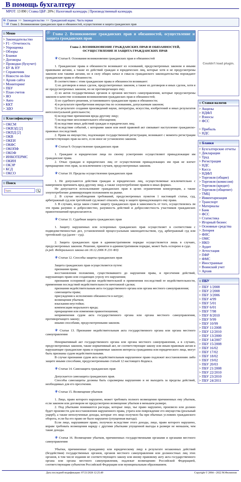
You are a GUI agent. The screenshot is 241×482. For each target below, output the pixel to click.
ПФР (205, 255)
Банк (205, 210)
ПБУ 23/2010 (211, 376)
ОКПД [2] (13, 132)
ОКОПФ (12, 149)
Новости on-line (18, 76)
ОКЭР (10, 165)
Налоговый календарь (71, 11)
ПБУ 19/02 (210, 360)
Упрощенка (14, 47)
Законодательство (34, 20)
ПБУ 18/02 (210, 356)
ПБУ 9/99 (209, 319)
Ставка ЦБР (37, 11)
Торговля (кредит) (215, 185)
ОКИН (11, 161)
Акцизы (208, 109)
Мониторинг (15, 84)
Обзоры (11, 51)
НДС (205, 133)
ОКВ (9, 136)
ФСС (205, 121)
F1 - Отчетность (18, 43)
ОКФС (11, 145)
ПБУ (9, 88)
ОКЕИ (11, 140)
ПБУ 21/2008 (211, 368)
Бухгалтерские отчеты (218, 149)
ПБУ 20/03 (210, 364)
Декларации (211, 153)
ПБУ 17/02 (210, 352)
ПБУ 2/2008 (211, 291)
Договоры (13, 60)
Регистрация (211, 161)
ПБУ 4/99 (209, 299)
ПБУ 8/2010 (211, 315)
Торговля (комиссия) (217, 181)
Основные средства (216, 226)
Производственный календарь (111, 11)
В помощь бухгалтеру (40, 4)
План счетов (15, 92)
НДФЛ (207, 113)
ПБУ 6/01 (209, 307)
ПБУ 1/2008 (211, 287)
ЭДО (9, 108)
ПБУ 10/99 (210, 323)
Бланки (11, 55)
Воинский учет (213, 267)
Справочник (15, 72)
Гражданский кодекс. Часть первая (72, 20)
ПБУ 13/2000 (211, 336)
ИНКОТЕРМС (17, 157)
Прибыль (209, 129)
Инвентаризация (214, 198)
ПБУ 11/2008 (211, 327)
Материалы (210, 206)
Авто (9, 100)
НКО (205, 242)
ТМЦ (206, 194)
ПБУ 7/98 (209, 311)
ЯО (8, 96)
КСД (9, 169)
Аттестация (210, 251)
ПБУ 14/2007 (211, 340)
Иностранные (212, 263)
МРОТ (10, 11)
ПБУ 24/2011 (211, 380)
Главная (12, 20)
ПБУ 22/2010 (211, 372)
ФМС (206, 259)
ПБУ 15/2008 (211, 344)
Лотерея (208, 230)
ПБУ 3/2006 (211, 295)
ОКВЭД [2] (14, 128)
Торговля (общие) (215, 177)
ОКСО (11, 173)
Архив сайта (15, 80)
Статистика (210, 218)
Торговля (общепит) (217, 190)
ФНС (206, 234)
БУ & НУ (13, 68)
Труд (205, 157)
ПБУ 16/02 (210, 348)
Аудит (206, 247)
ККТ (9, 104)
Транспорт (210, 202)
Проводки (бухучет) (21, 64)
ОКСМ (11, 124)
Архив (207, 271)
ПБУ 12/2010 (211, 332)
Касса (206, 169)
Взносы (207, 117)
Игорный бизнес (214, 222)
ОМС (206, 238)
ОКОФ (11, 153)
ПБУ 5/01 (209, 303)
